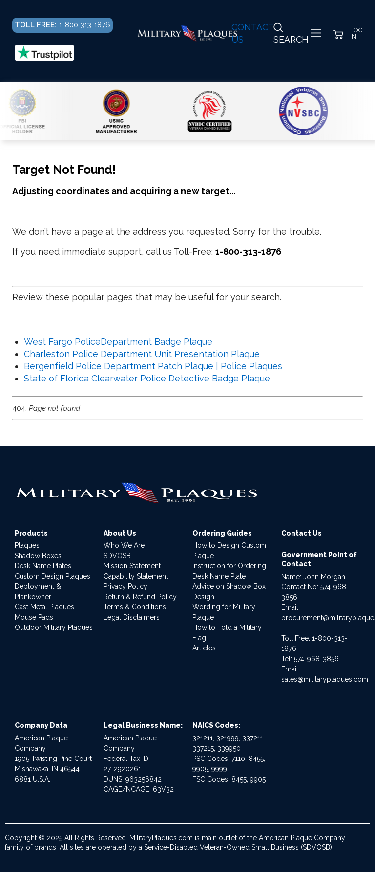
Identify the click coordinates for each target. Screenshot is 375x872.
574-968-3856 (316, 659)
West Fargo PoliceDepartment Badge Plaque (118, 341)
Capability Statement (136, 576)
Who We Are (124, 545)
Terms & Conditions (135, 607)
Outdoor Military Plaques (54, 627)
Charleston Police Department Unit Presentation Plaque (142, 354)
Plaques (27, 545)
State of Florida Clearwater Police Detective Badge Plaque (147, 378)
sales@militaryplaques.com (324, 679)
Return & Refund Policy (140, 597)
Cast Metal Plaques (44, 607)
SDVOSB (117, 555)
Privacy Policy (125, 586)
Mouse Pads (34, 617)
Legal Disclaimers (132, 617)
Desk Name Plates (43, 566)
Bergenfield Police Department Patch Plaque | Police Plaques (153, 366)
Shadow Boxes (38, 555)
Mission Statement (132, 566)
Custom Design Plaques (52, 576)
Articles (204, 648)
